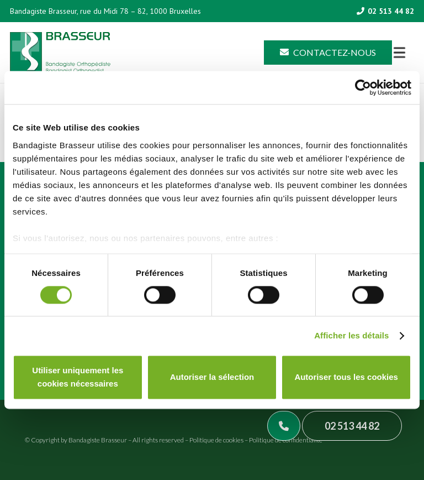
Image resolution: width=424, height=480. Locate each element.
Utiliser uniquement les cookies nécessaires (77, 377)
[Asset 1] (60, 53)
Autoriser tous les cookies (346, 377)
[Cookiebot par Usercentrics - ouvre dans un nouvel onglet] (363, 87)
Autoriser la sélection (212, 377)
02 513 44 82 (352, 426)
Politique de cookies (216, 440)
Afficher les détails (351, 335)
